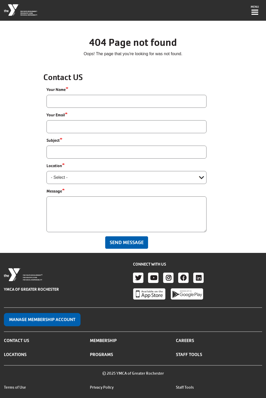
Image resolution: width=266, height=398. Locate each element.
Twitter (138, 277)
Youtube (153, 277)
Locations (15, 354)
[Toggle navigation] (255, 10)
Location (54, 165)
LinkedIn (198, 277)
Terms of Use (15, 387)
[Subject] (126, 152)
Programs (101, 354)
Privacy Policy (102, 387)
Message (54, 191)
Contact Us (16, 340)
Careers (185, 340)
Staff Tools (189, 354)
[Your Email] (126, 126)
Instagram (168, 277)
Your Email (55, 114)
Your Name (56, 89)
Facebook (183, 277)
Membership (103, 340)
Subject (53, 140)
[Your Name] (126, 101)
